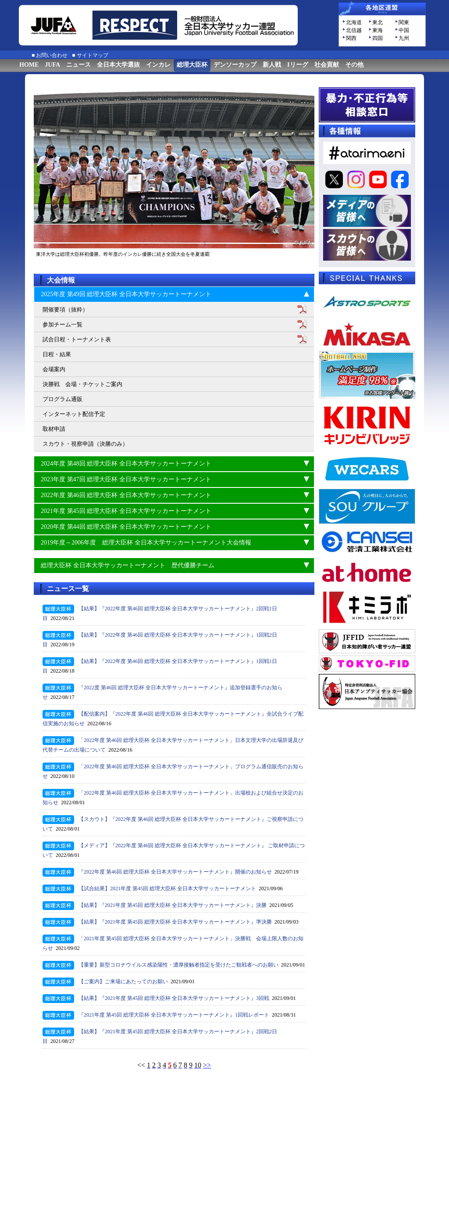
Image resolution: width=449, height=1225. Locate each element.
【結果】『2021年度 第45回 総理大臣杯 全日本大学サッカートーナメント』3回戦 (173, 998)
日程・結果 (57, 354)
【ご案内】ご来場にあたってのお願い (123, 981)
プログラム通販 (62, 399)
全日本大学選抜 (118, 64)
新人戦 (272, 64)
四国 (377, 38)
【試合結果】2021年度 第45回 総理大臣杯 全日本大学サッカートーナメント (167, 888)
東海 (377, 30)
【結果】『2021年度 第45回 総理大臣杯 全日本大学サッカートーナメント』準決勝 (175, 922)
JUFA (52, 64)
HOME (29, 64)
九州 (404, 38)
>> (207, 1065)
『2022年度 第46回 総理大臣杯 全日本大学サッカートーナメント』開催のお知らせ (175, 872)
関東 (404, 22)
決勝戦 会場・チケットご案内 (82, 384)
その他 (354, 64)
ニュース (78, 64)
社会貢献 (326, 64)
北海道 (354, 22)
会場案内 (54, 369)
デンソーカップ (235, 64)
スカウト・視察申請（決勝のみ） (85, 444)
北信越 (354, 30)
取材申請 (54, 429)
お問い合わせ (52, 55)
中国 (404, 30)
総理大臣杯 (192, 64)
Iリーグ (297, 64)
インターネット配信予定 (74, 414)
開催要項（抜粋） (65, 309)
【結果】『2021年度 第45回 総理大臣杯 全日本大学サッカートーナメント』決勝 (172, 905)
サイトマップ (92, 55)
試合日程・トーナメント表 (77, 339)
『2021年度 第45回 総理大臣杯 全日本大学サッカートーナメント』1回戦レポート (173, 1015)
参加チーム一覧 (62, 324)
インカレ (158, 64)
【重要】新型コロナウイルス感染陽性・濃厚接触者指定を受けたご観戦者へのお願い (178, 965)
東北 (377, 22)
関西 (351, 38)
